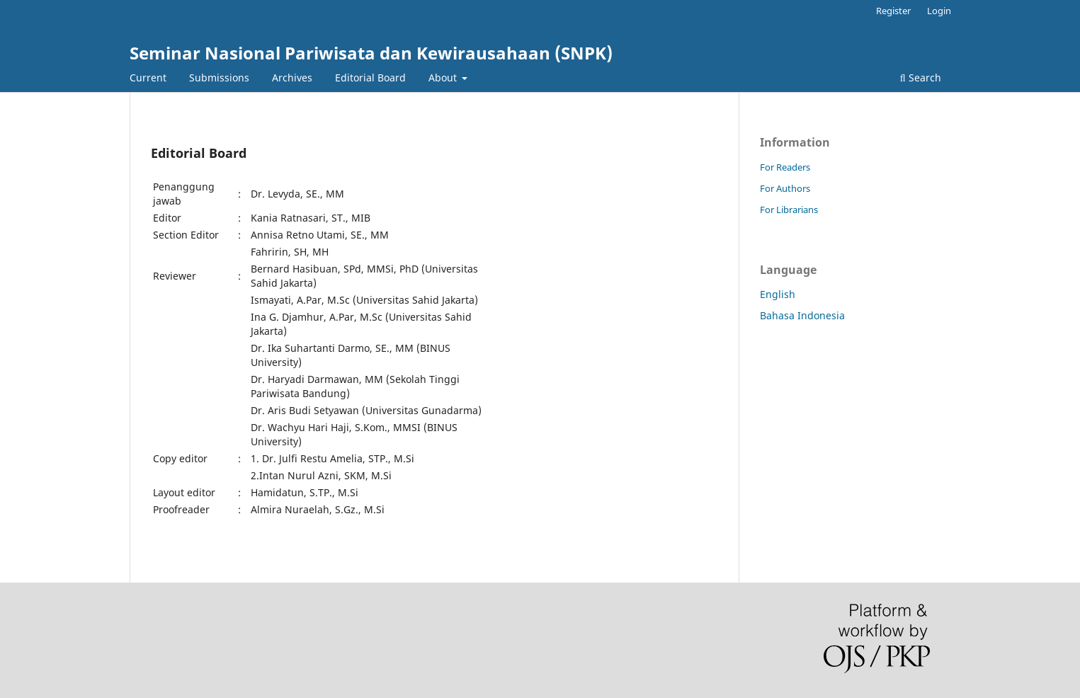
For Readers (785, 167)
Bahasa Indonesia (802, 315)
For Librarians (789, 209)
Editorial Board (370, 77)
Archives (292, 77)
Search (920, 77)
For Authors (785, 188)
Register (893, 10)
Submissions (219, 77)
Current (148, 77)
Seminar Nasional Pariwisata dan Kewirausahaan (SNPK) (371, 52)
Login (939, 10)
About (444, 77)
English (777, 294)
